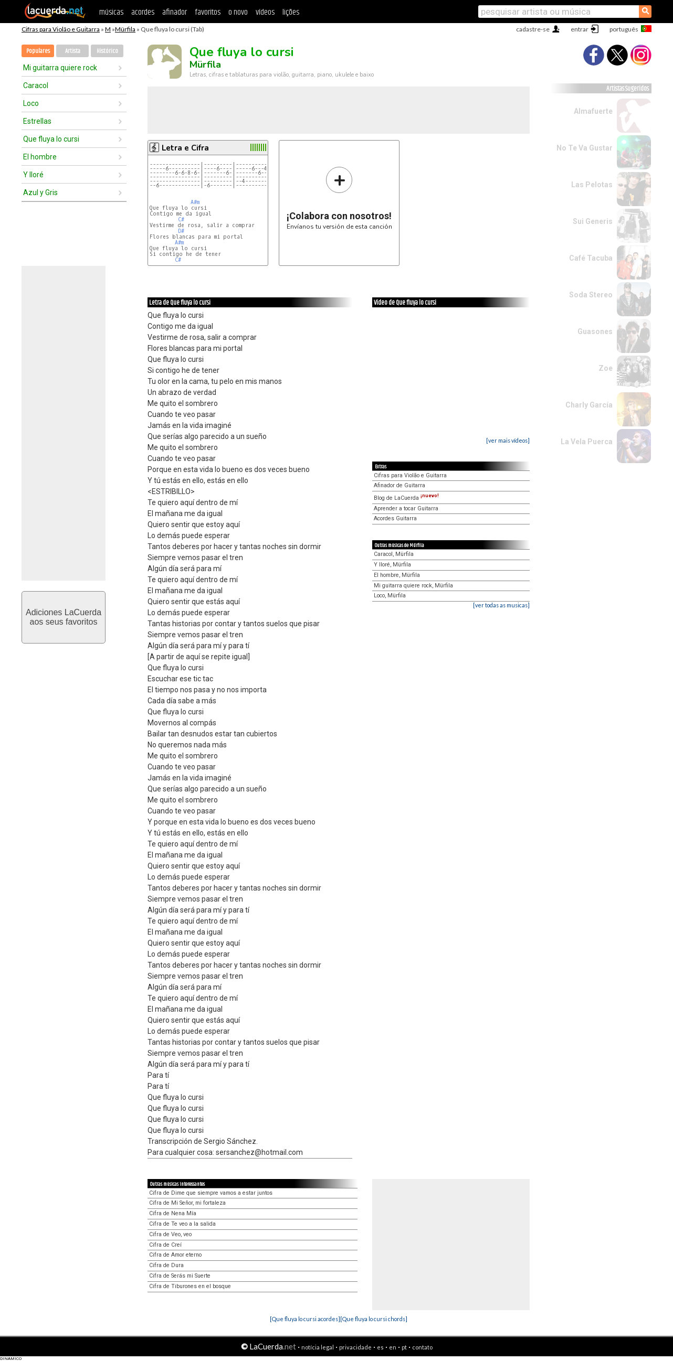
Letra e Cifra (185, 148)
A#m (195, 202)
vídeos (265, 12)
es (380, 1347)
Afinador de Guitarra (399, 485)
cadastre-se (533, 29)
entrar (579, 29)
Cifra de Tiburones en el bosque (190, 1286)
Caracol (35, 85)
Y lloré (33, 174)
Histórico (107, 51)
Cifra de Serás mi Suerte (180, 1275)
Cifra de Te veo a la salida (182, 1223)
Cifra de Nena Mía (172, 1213)
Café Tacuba (591, 258)
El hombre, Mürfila (397, 575)
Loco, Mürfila (390, 595)
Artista (72, 51)
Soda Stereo (591, 295)
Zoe (605, 368)
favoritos (207, 12)
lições (290, 12)
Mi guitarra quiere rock (60, 67)
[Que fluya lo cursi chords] (373, 1318)
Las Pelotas (592, 184)
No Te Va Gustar (584, 148)
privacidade (355, 1347)
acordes (142, 12)
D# (181, 231)
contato (422, 1347)
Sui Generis (593, 221)
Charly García (589, 405)
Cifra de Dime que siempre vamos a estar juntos (210, 1192)
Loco (31, 103)
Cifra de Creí (165, 1244)
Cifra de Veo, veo (170, 1234)
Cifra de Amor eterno (175, 1254)
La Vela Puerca (587, 441)
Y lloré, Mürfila (392, 564)
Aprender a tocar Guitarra (406, 508)
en (392, 1347)
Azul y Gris (40, 192)
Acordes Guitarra (395, 518)
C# (181, 219)
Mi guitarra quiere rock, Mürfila (413, 585)
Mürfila (125, 29)
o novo (238, 12)
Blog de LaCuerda (406, 498)
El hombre (40, 157)
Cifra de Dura (166, 1265)
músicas (111, 12)
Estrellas (37, 121)
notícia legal (317, 1347)
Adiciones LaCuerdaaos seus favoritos (63, 617)
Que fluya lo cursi (51, 139)
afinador (174, 12)
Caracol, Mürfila (394, 554)
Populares (38, 51)
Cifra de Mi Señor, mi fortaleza (187, 1202)
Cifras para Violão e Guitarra (61, 29)
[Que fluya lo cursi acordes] (305, 1318)
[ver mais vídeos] (508, 440)
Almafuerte (593, 111)
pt (404, 1347)
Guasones (595, 331)
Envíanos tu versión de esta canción (339, 198)
